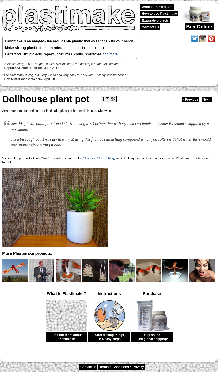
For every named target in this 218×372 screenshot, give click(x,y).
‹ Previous (190, 99)
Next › (207, 99)
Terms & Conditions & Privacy (121, 367)
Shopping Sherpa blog (98, 158)
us (150, 27)
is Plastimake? (157, 7)
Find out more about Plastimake (67, 337)
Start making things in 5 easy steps (109, 337)
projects (155, 20)
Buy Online (199, 26)
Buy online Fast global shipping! (152, 337)
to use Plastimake (159, 13)
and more (110, 54)
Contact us (88, 367)
